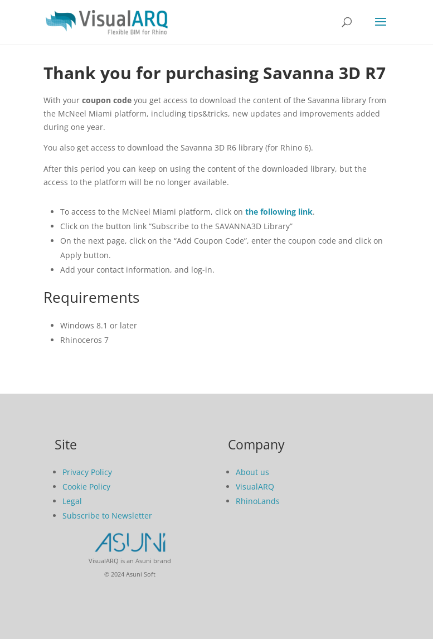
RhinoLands (258, 501)
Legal (72, 501)
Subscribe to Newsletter (107, 515)
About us (252, 472)
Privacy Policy (87, 472)
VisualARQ (255, 486)
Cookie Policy (86, 486)
